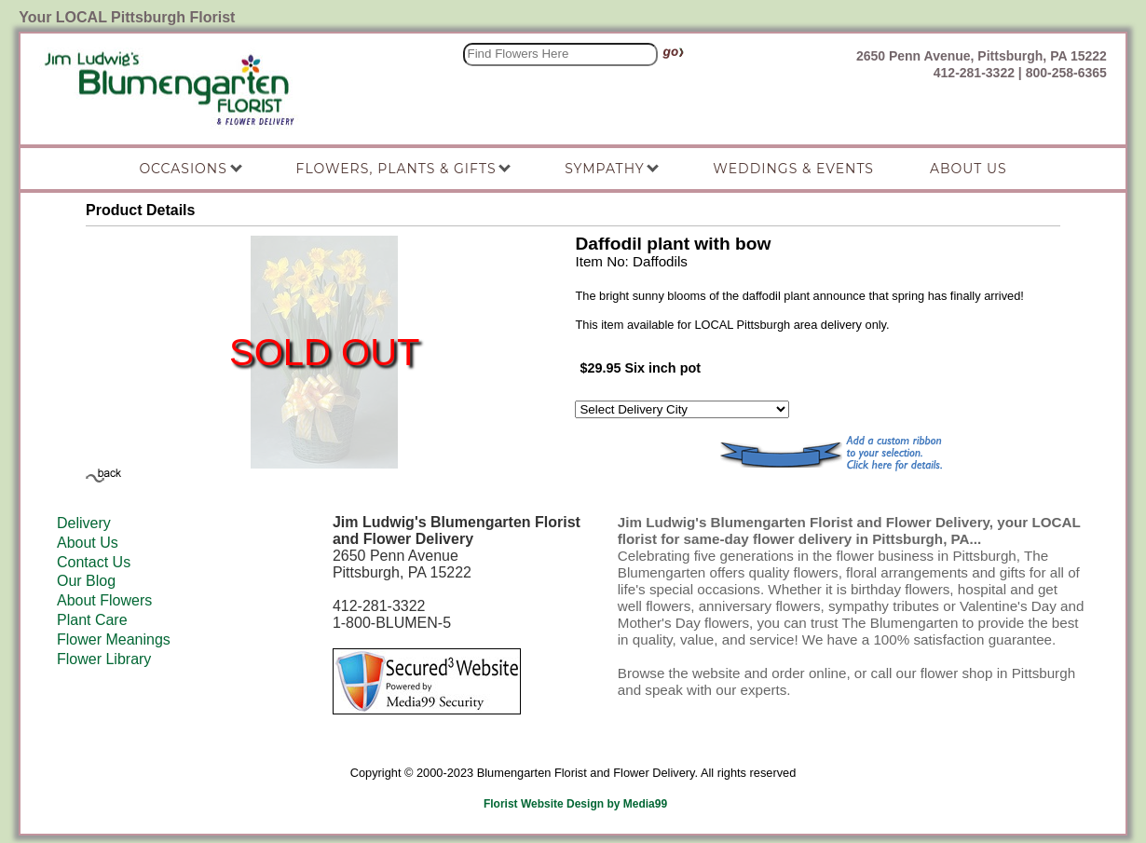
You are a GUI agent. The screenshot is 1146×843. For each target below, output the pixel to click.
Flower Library (104, 659)
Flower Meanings (114, 639)
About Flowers (104, 600)
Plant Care (92, 620)
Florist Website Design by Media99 (575, 803)
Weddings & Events (793, 168)
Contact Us (93, 562)
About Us (87, 543)
